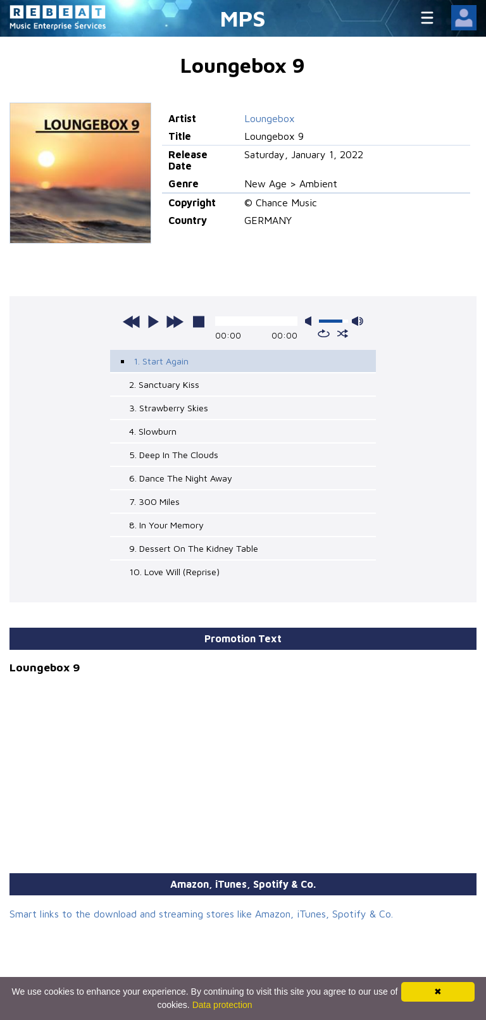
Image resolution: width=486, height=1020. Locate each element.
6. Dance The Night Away (180, 478)
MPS (243, 18)
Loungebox (269, 118)
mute (310, 321)
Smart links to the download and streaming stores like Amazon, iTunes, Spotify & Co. (201, 913)
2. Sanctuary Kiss (164, 384)
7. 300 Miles (154, 501)
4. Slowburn (153, 431)
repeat (324, 333)
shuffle (343, 333)
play (153, 321)
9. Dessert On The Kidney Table (193, 548)
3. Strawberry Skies (168, 407)
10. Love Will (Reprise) (174, 571)
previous (131, 321)
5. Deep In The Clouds (173, 454)
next (175, 321)
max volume (357, 321)
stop (199, 321)
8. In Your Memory (166, 524)
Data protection (222, 1005)
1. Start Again (161, 361)
